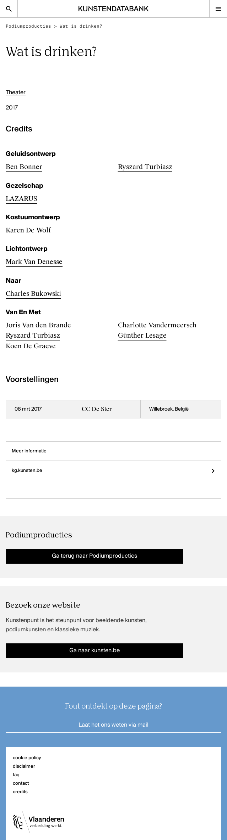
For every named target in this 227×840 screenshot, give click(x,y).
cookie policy (27, 758)
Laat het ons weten (113, 725)
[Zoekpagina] (8, 8)
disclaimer (24, 766)
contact (21, 783)
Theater (16, 93)
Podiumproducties (28, 26)
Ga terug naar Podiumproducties (94, 556)
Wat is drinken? (81, 26)
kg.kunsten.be (113, 470)
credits (20, 792)
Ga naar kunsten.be (94, 651)
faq (16, 775)
